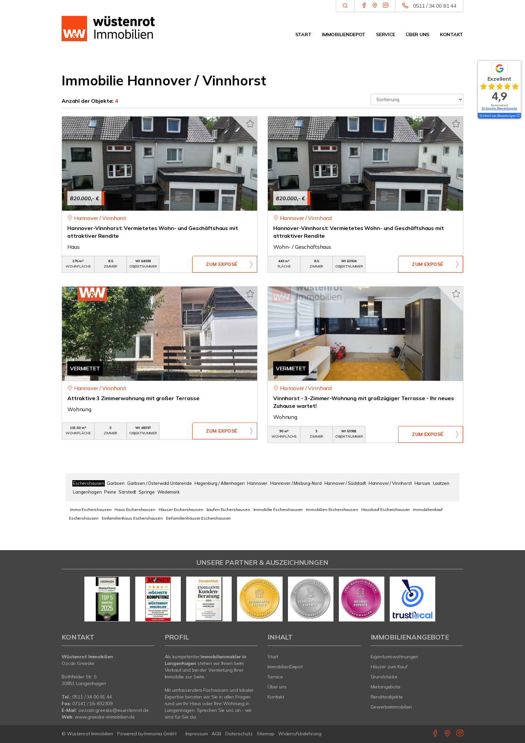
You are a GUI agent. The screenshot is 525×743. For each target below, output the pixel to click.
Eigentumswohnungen (395, 657)
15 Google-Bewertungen (499, 108)
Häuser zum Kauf (389, 667)
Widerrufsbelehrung (299, 734)
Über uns (417, 34)
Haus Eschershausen (135, 509)
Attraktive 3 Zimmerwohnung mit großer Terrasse (133, 398)
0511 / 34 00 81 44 (434, 6)
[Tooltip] (518, 116)
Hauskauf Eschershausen (385, 509)
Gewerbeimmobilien (391, 707)
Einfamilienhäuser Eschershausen (198, 518)
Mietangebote (386, 687)
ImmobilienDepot (343, 34)
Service (385, 34)
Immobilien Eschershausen (332, 509)
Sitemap (265, 734)
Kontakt (451, 34)
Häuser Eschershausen (181, 509)
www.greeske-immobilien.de (105, 717)
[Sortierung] (417, 99)
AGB (216, 734)
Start (303, 34)
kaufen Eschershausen (228, 509)
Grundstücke (384, 677)
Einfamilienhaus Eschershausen (132, 518)
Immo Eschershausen (90, 509)
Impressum (196, 734)
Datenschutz (239, 734)
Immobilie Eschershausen (278, 509)
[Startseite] (108, 28)
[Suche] (345, 6)
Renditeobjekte (387, 697)
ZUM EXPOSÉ (221, 264)
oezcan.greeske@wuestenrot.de (113, 710)
